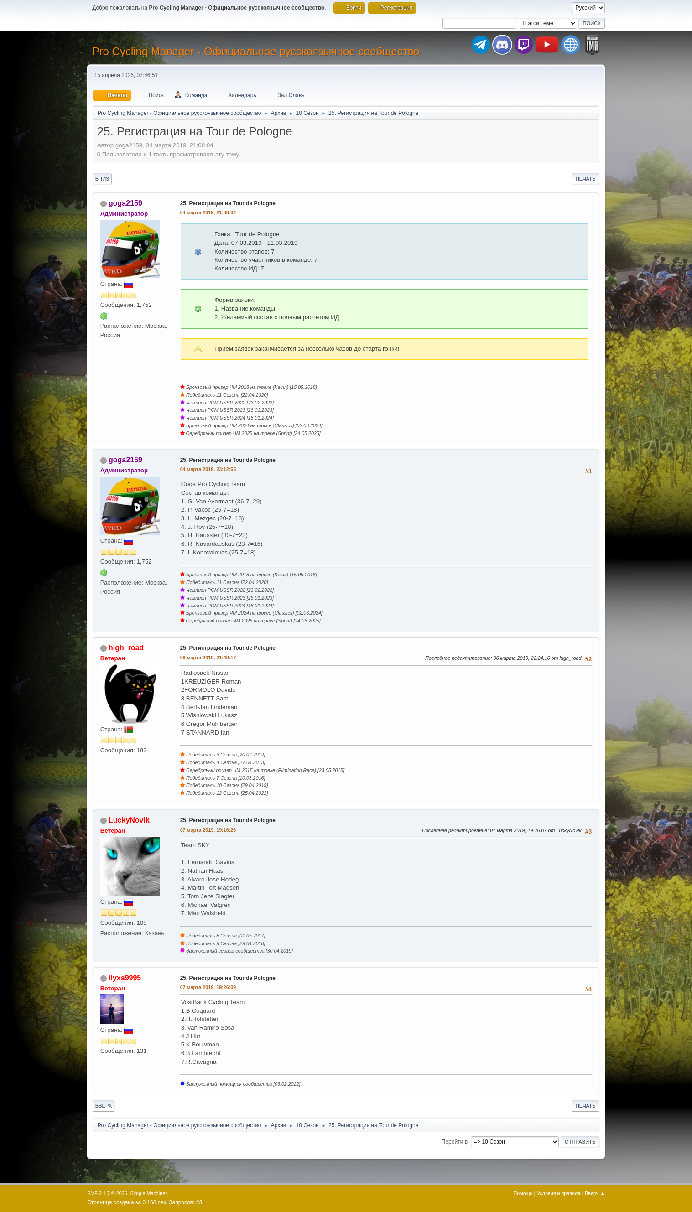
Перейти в (455, 1141)
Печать (586, 178)
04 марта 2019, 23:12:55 (208, 469)
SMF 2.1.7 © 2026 (107, 1193)
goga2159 (125, 203)
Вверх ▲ (595, 1193)
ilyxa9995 (125, 978)
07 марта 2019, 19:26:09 (208, 987)
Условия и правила (558, 1193)
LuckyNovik (129, 820)
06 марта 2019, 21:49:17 (208, 657)
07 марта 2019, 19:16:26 (208, 830)
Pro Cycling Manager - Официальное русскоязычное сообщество (256, 51)
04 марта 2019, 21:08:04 (208, 212)
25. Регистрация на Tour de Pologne (228, 203)
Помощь (523, 1193)
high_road (126, 648)
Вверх (103, 1105)
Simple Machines (148, 1193)
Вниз (102, 178)
